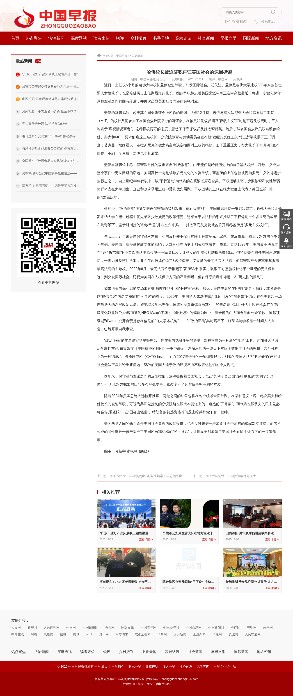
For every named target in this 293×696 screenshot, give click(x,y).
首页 (15, 38)
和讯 (89, 634)
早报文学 (228, 38)
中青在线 (17, 634)
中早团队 (100, 666)
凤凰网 (48, 634)
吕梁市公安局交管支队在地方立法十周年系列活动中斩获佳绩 (48, 87)
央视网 (109, 627)
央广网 (235, 627)
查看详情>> (146, 539)
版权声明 (152, 666)
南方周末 (121, 634)
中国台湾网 (193, 627)
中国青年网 (148, 627)
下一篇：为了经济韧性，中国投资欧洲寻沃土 (224, 476)
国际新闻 (251, 38)
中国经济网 (171, 627)
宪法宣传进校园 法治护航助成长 (41, 124)
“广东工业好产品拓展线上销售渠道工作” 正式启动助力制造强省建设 (48, 74)
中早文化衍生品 (225, 666)
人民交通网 (253, 634)
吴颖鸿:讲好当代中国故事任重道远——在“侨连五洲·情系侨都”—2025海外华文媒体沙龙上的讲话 (48, 173)
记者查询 (203, 666)
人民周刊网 (52, 627)
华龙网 (217, 634)
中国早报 (121, 55)
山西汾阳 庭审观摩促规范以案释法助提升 (48, 99)
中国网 (71, 627)
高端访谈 (183, 38)
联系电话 (264, 21)
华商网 (162, 634)
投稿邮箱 (236, 21)
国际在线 (127, 627)
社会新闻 (206, 38)
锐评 (120, 38)
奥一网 (104, 634)
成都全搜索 (143, 634)
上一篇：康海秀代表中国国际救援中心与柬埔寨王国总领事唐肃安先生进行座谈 (141, 476)
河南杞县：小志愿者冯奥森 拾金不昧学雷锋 (48, 111)
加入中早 (169, 666)
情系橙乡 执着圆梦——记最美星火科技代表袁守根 (48, 186)
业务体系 (186, 666)
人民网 (16, 627)
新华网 (32, 627)
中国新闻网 (216, 627)
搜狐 (63, 634)
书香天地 (161, 38)
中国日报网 (90, 627)
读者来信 (101, 38)
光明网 (251, 627)
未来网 (268, 627)
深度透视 (79, 38)
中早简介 (118, 666)
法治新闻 (56, 38)
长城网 (233, 634)
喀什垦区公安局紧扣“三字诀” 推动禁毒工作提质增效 (48, 136)
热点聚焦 (34, 38)
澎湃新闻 (180, 634)
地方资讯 (274, 38)
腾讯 (76, 634)
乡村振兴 (138, 38)
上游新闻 (199, 634)
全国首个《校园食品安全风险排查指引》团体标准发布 (48, 161)
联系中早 (134, 666)
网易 (34, 634)
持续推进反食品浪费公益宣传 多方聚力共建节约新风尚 (48, 149)
